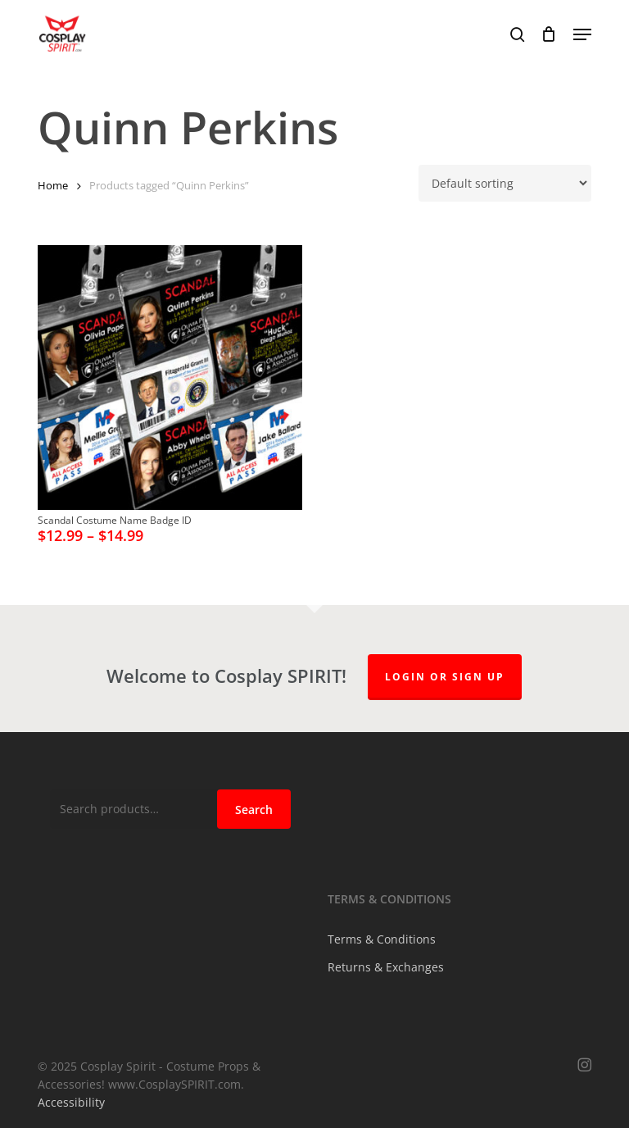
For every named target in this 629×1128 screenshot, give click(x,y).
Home (53, 185)
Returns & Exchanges (386, 967)
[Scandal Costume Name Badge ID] (170, 377)
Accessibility (71, 1102)
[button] (582, 34)
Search (254, 809)
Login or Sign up (445, 677)
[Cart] (549, 34)
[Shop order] (505, 183)
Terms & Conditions (382, 939)
